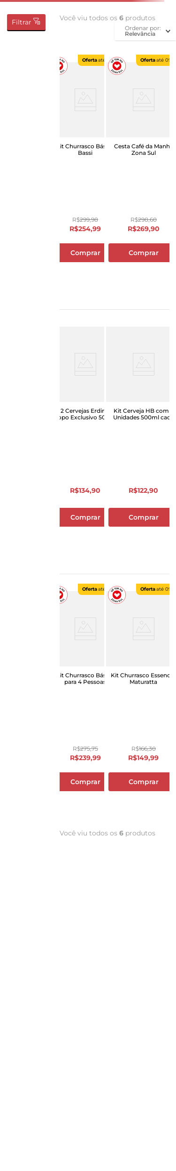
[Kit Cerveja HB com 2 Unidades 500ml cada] (143, 439)
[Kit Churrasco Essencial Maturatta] (143, 704)
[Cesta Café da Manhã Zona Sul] (143, 175)
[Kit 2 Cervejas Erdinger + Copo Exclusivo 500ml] (85, 439)
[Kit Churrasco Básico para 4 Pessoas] (85, 704)
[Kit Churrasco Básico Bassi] (85, 175)
